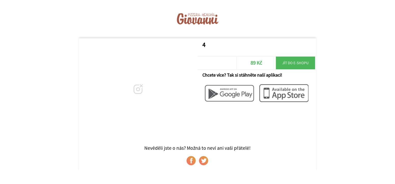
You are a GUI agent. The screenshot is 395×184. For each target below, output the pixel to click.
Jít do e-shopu (295, 62)
